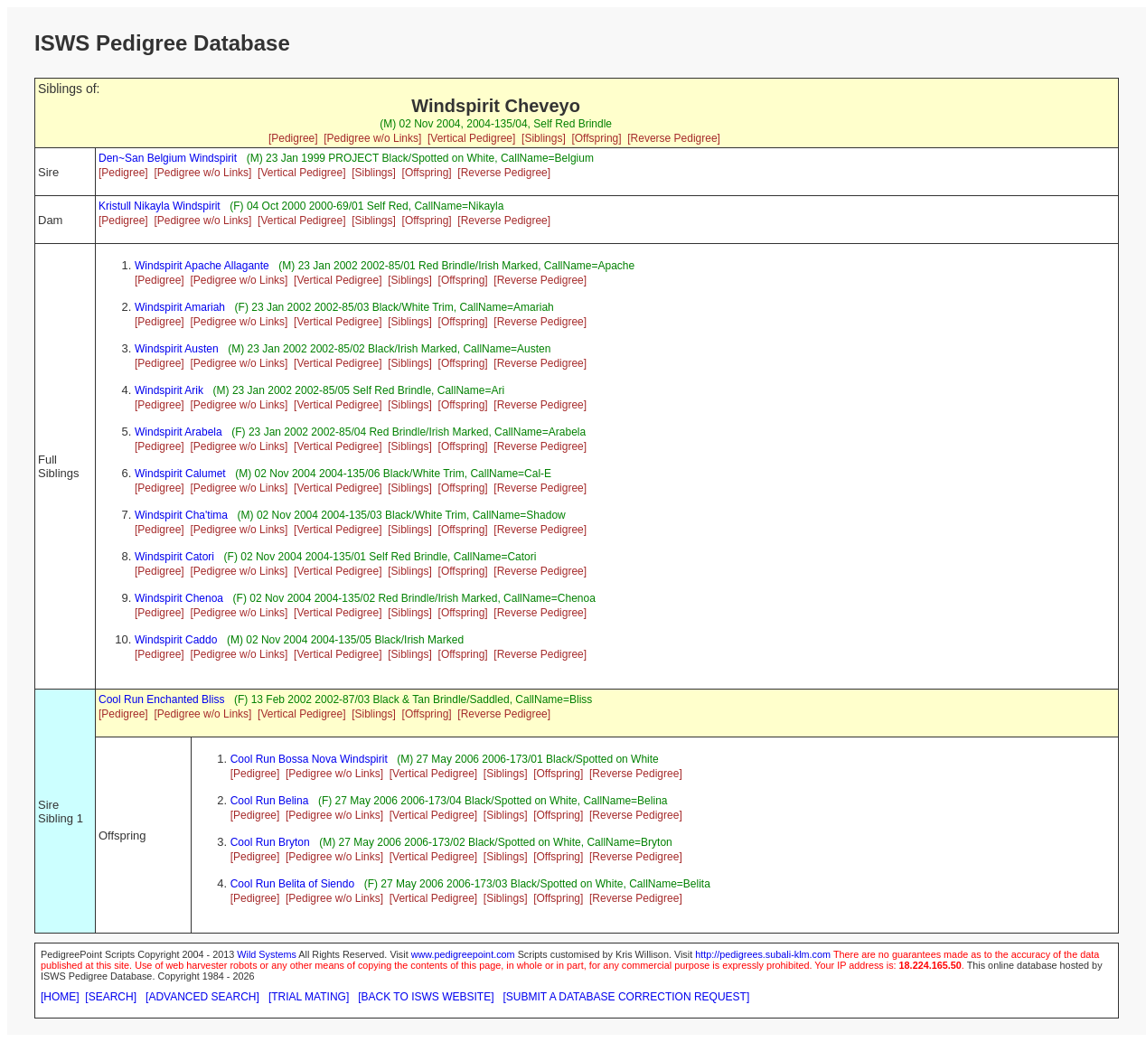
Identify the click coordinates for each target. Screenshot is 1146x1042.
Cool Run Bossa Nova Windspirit (309, 759)
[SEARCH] (110, 996)
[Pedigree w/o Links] (372, 138)
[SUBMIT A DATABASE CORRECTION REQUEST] (626, 996)
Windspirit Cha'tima (181, 515)
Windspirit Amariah (180, 307)
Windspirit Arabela (178, 432)
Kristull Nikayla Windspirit (160, 206)
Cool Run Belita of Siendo (292, 884)
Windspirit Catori (174, 556)
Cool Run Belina (269, 800)
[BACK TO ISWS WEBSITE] (425, 996)
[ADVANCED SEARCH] (202, 996)
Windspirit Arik (169, 390)
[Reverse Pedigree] (673, 138)
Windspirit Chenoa (179, 598)
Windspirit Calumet (180, 473)
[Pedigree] (293, 138)
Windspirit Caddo (176, 640)
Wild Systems (266, 954)
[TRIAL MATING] (308, 996)
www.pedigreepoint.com (463, 954)
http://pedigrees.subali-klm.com (763, 954)
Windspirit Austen (177, 349)
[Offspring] (596, 138)
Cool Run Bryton (270, 842)
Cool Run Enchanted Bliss (161, 699)
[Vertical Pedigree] (471, 138)
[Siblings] (543, 138)
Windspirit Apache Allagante (202, 265)
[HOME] (60, 996)
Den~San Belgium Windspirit (168, 158)
